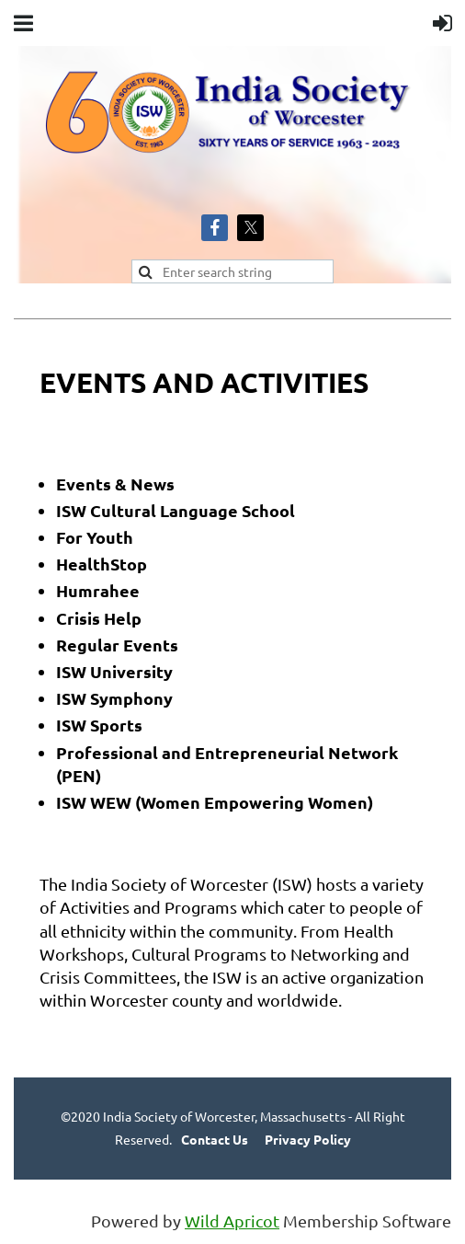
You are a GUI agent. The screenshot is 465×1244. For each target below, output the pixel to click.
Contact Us (214, 1139)
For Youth (94, 536)
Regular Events (117, 644)
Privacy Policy (308, 1139)
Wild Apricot (232, 1220)
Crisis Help (99, 617)
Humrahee (98, 590)
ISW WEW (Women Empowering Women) (214, 801)
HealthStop (101, 563)
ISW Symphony (114, 697)
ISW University (114, 671)
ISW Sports (99, 724)
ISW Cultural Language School (175, 510)
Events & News (115, 483)
